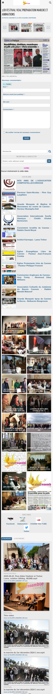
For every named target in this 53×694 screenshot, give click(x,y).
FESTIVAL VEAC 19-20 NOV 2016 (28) (39, 429)
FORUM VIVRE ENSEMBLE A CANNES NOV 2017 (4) (14, 331)
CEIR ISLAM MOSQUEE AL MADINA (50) (39, 370)
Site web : (6, 102)
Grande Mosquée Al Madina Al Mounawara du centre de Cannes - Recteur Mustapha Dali (34, 206)
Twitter (26, 531)
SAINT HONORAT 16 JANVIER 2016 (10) (39, 390)
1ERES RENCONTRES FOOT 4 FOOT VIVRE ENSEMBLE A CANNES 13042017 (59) (39, 352)
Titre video (9, 615)
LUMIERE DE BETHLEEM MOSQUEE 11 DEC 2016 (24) (14, 409)
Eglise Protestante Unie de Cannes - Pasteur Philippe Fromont (34, 264)
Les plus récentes (6, 538)
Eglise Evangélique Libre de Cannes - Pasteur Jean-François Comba (34, 253)
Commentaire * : (9, 109)
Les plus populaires (19, 538)
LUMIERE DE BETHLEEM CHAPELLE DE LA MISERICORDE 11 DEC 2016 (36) (39, 410)
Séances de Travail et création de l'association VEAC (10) (39, 469)
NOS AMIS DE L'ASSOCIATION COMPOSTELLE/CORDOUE (34, 182)
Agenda (26, 168)
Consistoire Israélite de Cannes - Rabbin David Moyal (34, 229)
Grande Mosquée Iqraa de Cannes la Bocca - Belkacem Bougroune (34, 300)
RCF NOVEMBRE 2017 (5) (39, 331)
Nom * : (5, 87)
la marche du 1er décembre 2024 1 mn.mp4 (24, 652)
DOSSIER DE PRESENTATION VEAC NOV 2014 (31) (14, 468)
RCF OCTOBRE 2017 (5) (14, 350)
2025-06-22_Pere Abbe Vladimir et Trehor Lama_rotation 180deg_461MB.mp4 (23, 577)
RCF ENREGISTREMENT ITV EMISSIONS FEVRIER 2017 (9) (14, 390)
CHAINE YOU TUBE (38, 524)
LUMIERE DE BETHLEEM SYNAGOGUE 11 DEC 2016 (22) (14, 429)
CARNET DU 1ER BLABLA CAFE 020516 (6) (38, 448)
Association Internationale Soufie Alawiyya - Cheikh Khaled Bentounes (34, 218)
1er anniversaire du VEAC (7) (14, 487)
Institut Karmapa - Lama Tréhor (32, 240)
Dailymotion (22, 524)
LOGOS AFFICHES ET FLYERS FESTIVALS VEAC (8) (39, 487)
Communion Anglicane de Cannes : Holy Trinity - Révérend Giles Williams (34, 277)
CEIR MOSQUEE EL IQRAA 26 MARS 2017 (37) (14, 370)
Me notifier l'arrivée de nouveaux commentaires (23, 132)
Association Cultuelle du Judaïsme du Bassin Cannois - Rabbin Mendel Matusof (34, 289)
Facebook (10, 524)
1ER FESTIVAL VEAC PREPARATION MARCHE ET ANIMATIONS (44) (14, 508)
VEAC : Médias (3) (39, 506)
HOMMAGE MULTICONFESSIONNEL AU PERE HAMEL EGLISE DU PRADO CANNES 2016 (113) (14, 450)
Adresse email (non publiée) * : (14, 94)
